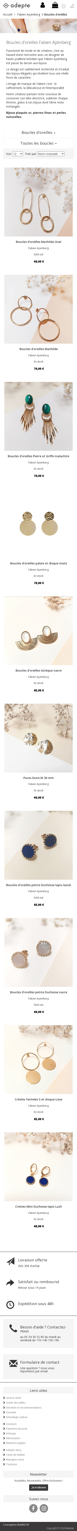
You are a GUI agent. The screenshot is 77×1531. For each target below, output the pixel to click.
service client (13, 1398)
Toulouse (11, 1464)
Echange (11, 1433)
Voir (8, 154)
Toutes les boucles (38, 143)
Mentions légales (16, 1443)
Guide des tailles (15, 1402)
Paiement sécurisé (16, 1428)
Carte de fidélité (15, 1455)
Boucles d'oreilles (38, 132)
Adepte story (13, 1450)
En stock (38, 361)
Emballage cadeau (17, 1417)
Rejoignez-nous (15, 1459)
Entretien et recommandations (23, 1407)
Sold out (38, 254)
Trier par (30, 154)
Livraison (11, 1424)
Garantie (11, 1412)
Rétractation (13, 1438)
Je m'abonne (39, 1487)
